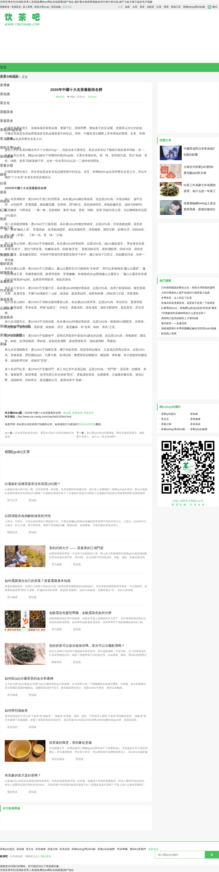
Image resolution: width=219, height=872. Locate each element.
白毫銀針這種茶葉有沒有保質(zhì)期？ (33, 484)
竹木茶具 (6, 290)
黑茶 (166, 6)
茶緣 (3, 344)
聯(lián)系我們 (138, 849)
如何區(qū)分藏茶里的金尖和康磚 (29, 678)
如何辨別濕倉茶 (16, 710)
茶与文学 (12, 500)
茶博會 (5, 85)
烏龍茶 (150, 6)
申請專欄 (122, 849)
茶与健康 (57, 564)
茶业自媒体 (58, 759)
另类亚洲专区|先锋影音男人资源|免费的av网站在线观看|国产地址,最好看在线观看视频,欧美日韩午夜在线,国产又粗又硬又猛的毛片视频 (76, 1)
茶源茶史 (16, 6)
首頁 (3, 67)
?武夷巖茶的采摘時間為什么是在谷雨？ (183, 313)
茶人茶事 (27, 6)
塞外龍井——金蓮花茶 (174, 323)
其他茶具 (6, 317)
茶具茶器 (6, 237)
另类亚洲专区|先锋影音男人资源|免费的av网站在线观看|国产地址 (37, 870)
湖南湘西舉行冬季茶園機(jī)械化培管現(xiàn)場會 (188, 328)
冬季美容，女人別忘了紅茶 (176, 297)
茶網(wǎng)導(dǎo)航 (194, 6)
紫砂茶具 (6, 264)
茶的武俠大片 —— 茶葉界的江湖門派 (76, 548)
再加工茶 (175, 6)
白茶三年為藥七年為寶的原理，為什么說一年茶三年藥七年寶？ (200, 191)
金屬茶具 (6, 281)
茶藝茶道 (4, 6)
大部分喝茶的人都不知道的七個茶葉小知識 (185, 292)
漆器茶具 (6, 299)
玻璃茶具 (6, 272)
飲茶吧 (4, 856)
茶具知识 (67, 6)
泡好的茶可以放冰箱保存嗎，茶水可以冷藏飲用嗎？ (87, 645)
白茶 (120, 6)
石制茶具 (6, 308)
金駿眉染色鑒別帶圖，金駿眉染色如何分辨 (80, 613)
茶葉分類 (6, 165)
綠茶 (127, 6)
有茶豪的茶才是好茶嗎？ (23, 775)
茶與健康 (6, 156)
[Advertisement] (165, 36)
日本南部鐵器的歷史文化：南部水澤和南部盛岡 (188, 287)
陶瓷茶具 (6, 255)
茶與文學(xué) (41, 6)
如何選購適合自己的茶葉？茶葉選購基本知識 (37, 581)
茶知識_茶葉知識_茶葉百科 (78, 412)
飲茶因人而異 (168, 333)
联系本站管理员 (87, 424)
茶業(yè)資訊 (168, 413)
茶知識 (5, 94)
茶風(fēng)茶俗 (11, 130)
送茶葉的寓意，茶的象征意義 (70, 742)
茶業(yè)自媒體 (11, 335)
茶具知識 (56, 6)
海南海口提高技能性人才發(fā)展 (179, 318)
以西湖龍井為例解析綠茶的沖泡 (28, 516)
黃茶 (142, 6)
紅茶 (159, 6)
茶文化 (5, 103)
